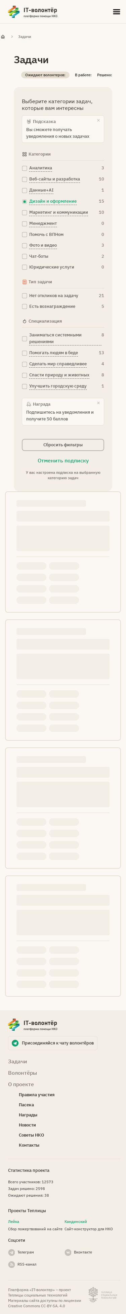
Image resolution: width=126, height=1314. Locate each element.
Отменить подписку (63, 460)
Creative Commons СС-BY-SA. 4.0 (36, 1306)
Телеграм (25, 1252)
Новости (27, 1125)
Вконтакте (83, 1252)
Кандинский (76, 1222)
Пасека (26, 1105)
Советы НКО (31, 1135)
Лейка (13, 1222)
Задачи (24, 36)
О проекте (21, 1084)
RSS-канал (26, 1264)
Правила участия (36, 1095)
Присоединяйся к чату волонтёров (58, 1043)
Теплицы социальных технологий (38, 1295)
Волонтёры (22, 1072)
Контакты (29, 1145)
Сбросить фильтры (63, 445)
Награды (28, 1115)
